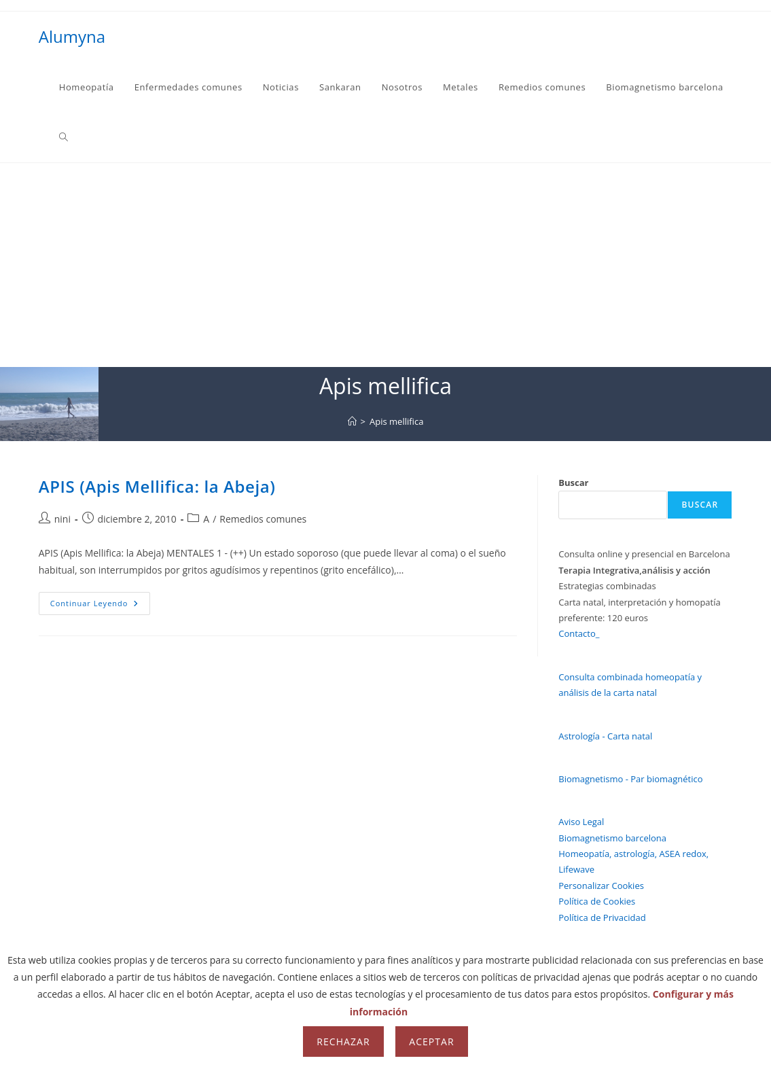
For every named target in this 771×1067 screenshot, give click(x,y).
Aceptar (431, 1041)
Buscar (573, 482)
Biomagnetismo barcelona (612, 838)
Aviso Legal (581, 822)
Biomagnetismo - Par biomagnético (630, 779)
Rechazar (343, 1041)
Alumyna (72, 36)
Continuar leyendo (100, 606)
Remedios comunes (262, 518)
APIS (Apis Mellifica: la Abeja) (157, 486)
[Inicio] (352, 421)
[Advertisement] (385, 265)
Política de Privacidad (601, 917)
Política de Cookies (596, 901)
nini (62, 518)
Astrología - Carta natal (605, 736)
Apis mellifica (396, 421)
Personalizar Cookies (601, 885)
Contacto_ (578, 633)
